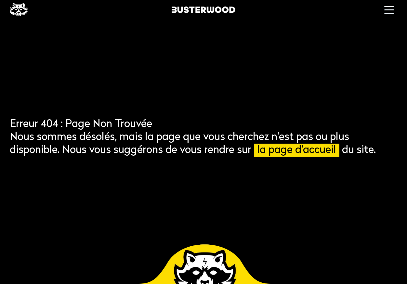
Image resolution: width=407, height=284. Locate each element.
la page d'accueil (296, 150)
